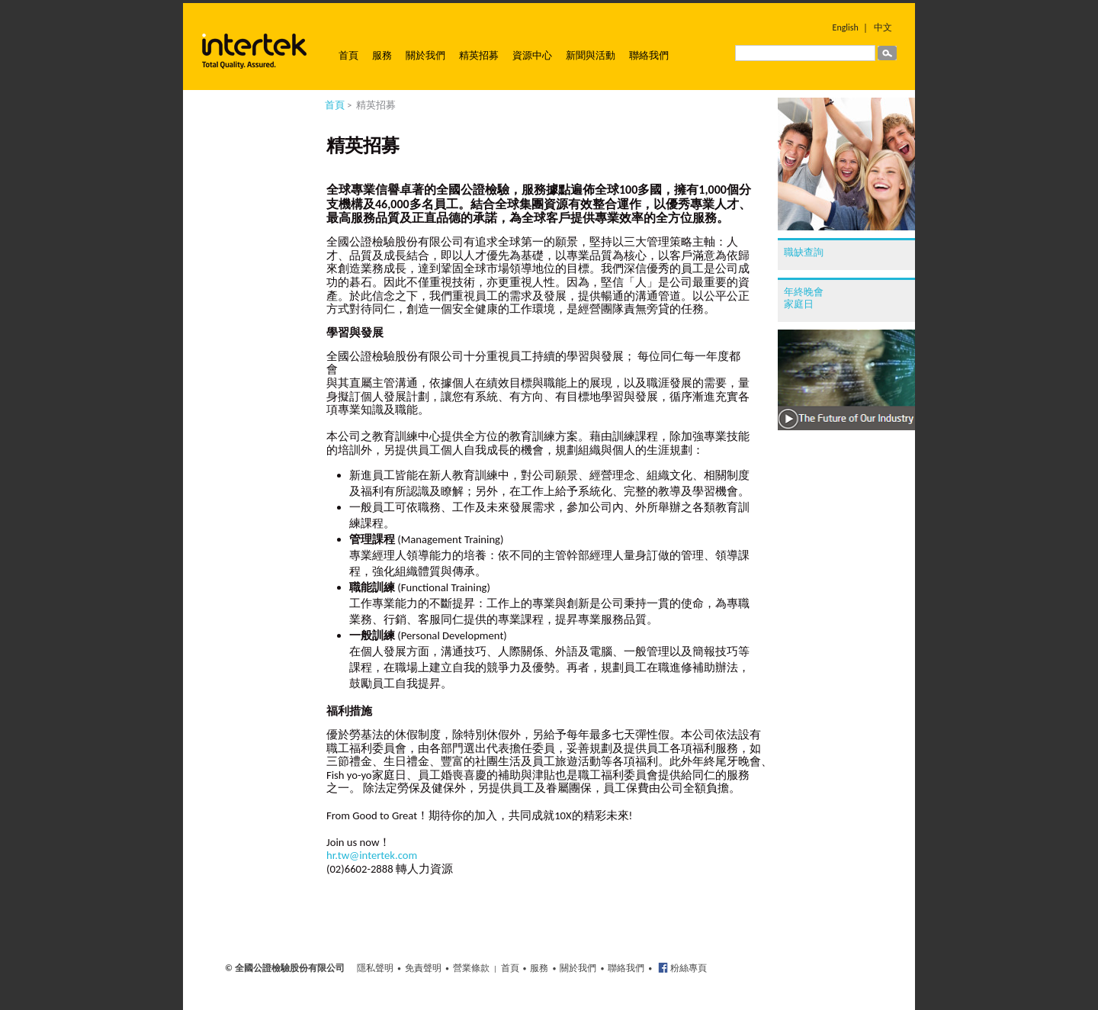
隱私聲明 (375, 968)
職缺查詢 (804, 252)
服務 (382, 55)
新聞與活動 (590, 55)
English (846, 27)
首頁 (348, 55)
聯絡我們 (649, 55)
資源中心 (532, 55)
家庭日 (799, 304)
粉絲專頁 (687, 968)
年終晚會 (804, 291)
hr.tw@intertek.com (371, 855)
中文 (883, 27)
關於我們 (425, 55)
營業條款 (471, 968)
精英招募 (479, 55)
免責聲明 (423, 968)
